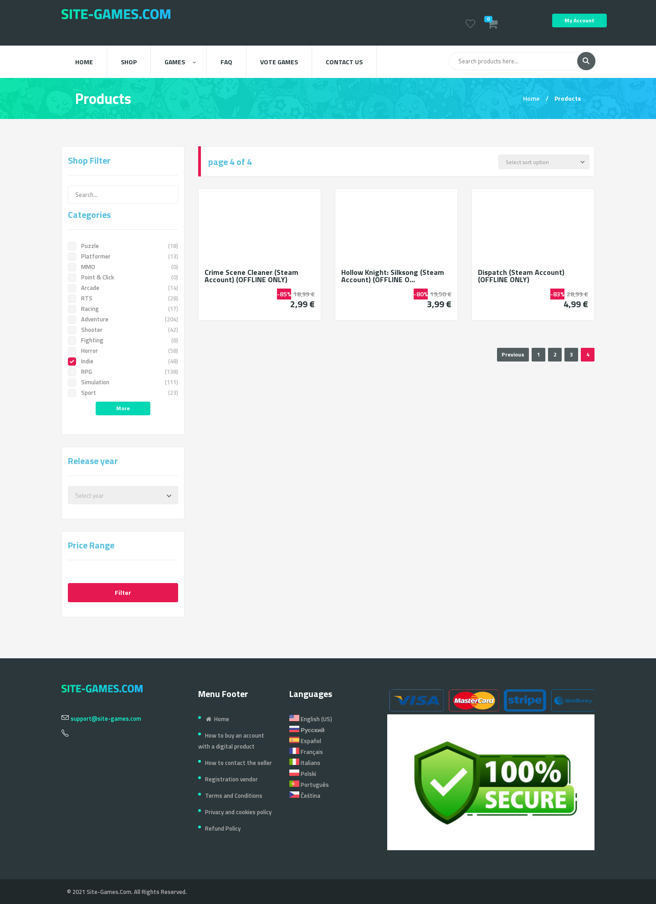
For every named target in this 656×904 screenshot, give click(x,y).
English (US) (310, 718)
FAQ (226, 62)
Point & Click (123, 277)
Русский (307, 729)
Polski (302, 773)
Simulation (123, 382)
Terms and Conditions (233, 795)
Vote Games (279, 62)
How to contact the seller (238, 762)
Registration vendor (231, 779)
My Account (579, 20)
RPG (123, 371)
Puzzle (123, 245)
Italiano (304, 762)
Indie (123, 361)
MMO (123, 266)
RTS (123, 298)
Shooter (123, 329)
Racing (123, 308)
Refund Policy (223, 828)
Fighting (123, 340)
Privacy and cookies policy (238, 811)
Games (180, 62)
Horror (123, 350)
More (123, 408)
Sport (123, 392)
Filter (123, 592)
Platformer (123, 256)
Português (309, 784)
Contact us (344, 62)
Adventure (123, 319)
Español (305, 740)
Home (84, 62)
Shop (129, 62)
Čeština (304, 795)
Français (306, 751)
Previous (513, 354)
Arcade (123, 287)
